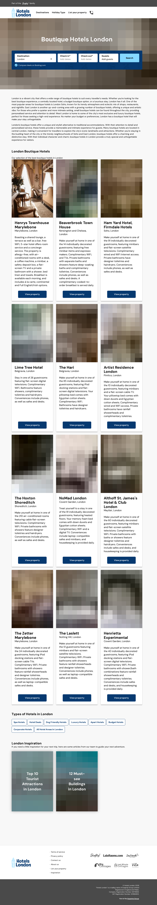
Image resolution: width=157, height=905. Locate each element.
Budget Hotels (116, 722)
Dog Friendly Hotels (56, 722)
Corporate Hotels (23, 729)
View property (32, 294)
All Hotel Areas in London (49, 729)
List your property (77, 12)
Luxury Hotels (78, 722)
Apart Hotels (97, 722)
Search (129, 58)
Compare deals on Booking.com (32, 65)
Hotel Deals (35, 722)
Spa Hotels (19, 722)
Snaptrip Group (133, 899)
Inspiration (55, 872)
